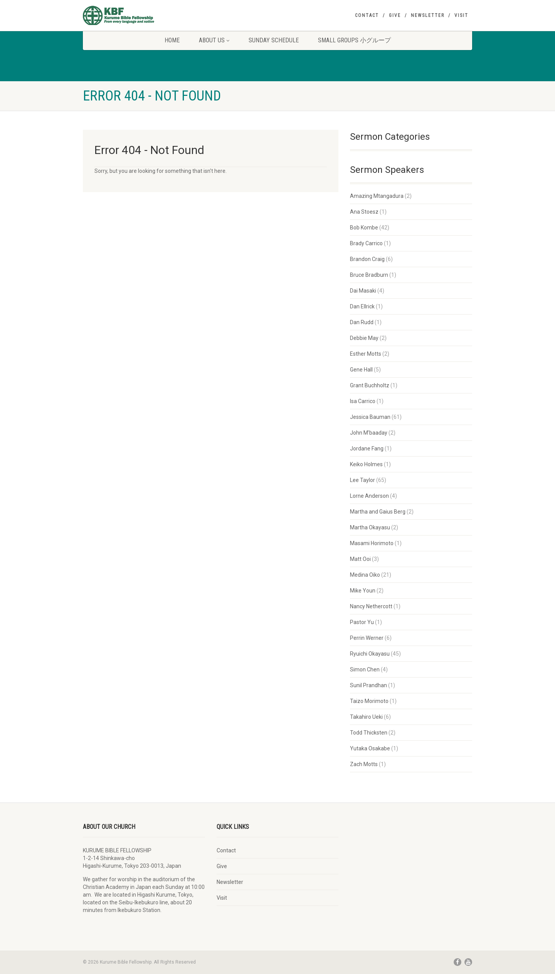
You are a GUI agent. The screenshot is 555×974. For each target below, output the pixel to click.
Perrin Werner (366, 638)
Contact (367, 15)
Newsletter (427, 15)
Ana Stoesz (364, 212)
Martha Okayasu (370, 527)
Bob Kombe (364, 227)
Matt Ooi (360, 559)
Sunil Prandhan (368, 685)
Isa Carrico (362, 401)
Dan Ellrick (362, 306)
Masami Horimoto (372, 543)
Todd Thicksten (368, 733)
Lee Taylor (362, 480)
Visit (461, 15)
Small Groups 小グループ (354, 40)
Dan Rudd (361, 322)
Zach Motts (364, 764)
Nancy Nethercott (371, 606)
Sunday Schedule (274, 40)
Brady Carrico (366, 243)
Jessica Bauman (370, 417)
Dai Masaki (363, 291)
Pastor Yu (362, 622)
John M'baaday (368, 433)
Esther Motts (365, 354)
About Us (214, 40)
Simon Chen (365, 669)
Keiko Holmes (366, 464)
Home (172, 40)
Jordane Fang (366, 448)
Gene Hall (361, 370)
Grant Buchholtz (369, 385)
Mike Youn (362, 590)
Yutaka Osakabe (370, 748)
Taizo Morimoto (369, 701)
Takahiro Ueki (366, 717)
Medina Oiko (365, 575)
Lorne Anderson (369, 496)
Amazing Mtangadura (377, 196)
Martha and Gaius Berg (377, 512)
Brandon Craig (367, 259)
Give (395, 15)
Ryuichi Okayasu (370, 654)
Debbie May (364, 338)
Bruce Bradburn (369, 275)
